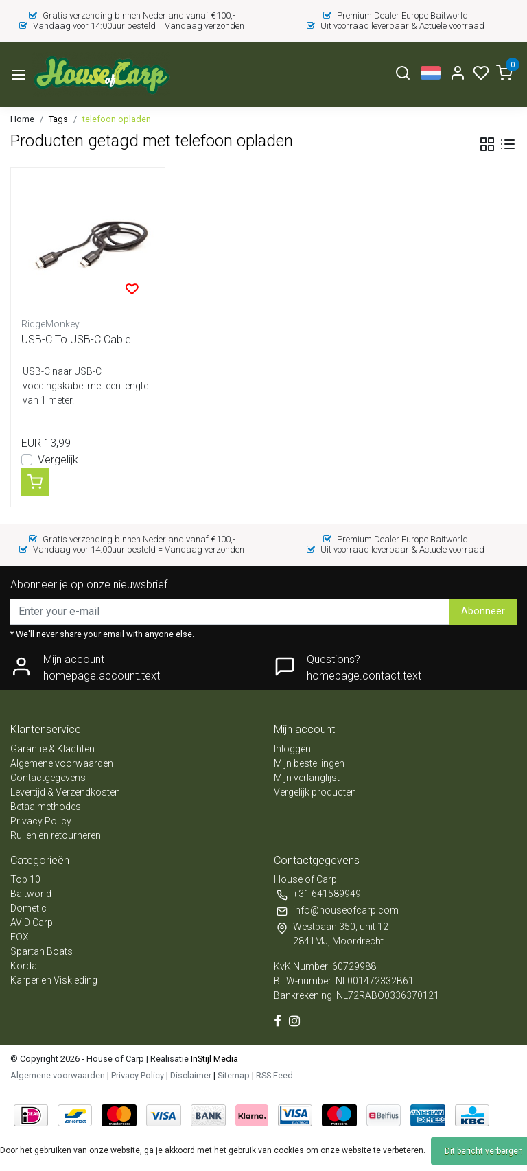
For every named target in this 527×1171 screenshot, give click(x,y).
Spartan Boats (41, 951)
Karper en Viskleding (53, 980)
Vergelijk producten (315, 792)
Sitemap (234, 1075)
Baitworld (30, 893)
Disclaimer (190, 1075)
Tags (58, 119)
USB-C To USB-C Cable (76, 339)
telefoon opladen (116, 119)
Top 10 (25, 879)
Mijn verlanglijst (307, 777)
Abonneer (483, 611)
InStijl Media (213, 1059)
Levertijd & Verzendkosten (65, 792)
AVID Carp (31, 922)
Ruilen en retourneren (55, 835)
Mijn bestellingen (309, 763)
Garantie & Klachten (52, 748)
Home (22, 119)
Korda (23, 965)
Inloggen (292, 748)
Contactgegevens (48, 777)
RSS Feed (274, 1075)
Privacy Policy (40, 820)
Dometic (28, 908)
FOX (19, 936)
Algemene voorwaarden (61, 763)
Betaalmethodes (45, 806)
